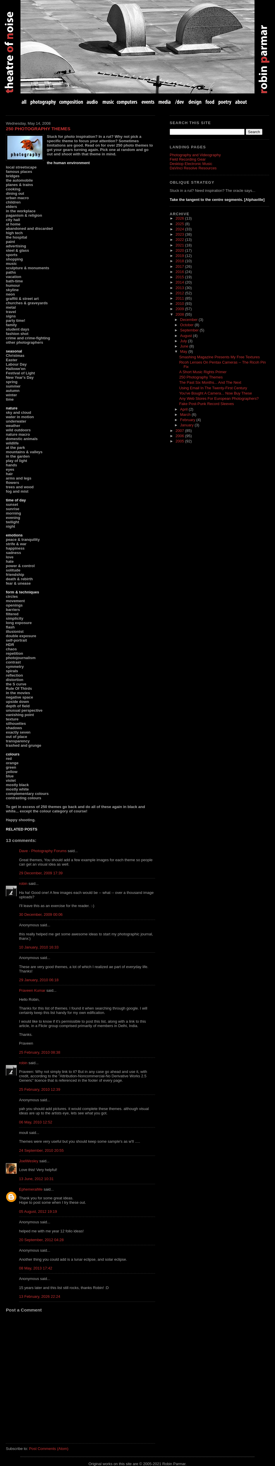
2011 (180, 298)
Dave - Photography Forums (43, 851)
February (188, 420)
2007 (180, 430)
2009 (180, 309)
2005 (180, 441)
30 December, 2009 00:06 (41, 914)
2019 (180, 255)
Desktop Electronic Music (191, 163)
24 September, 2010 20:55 (41, 1150)
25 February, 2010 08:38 (39, 1052)
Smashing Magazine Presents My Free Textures (219, 357)
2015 (180, 277)
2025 (180, 224)
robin (23, 883)
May (184, 351)
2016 (180, 272)
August (186, 336)
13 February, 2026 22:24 (39, 1296)
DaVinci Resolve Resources (193, 168)
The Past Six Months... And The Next (210, 382)
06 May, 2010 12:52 (35, 1122)
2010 (180, 303)
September (190, 330)
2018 (180, 261)
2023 (180, 234)
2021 (180, 245)
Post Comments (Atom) (48, 1448)
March (186, 414)
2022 (180, 239)
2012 (180, 293)
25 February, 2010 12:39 (39, 1089)
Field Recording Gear (188, 159)
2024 (180, 229)
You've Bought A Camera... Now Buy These (215, 393)
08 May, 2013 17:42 (35, 1268)
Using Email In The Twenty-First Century (213, 388)
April (184, 409)
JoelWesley (28, 1161)
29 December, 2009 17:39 (41, 873)
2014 (180, 282)
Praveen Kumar (32, 990)
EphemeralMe (31, 1189)
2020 (180, 250)
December (189, 319)
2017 (180, 266)
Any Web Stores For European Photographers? (219, 398)
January (187, 425)
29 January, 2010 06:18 (39, 980)
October (187, 325)
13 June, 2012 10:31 (36, 1179)
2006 (180, 436)
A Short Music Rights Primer (202, 372)
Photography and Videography (195, 155)
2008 (180, 314)
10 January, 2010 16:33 (39, 947)
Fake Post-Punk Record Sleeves (206, 404)
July (184, 341)
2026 (180, 218)
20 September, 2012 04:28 (41, 1240)
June (185, 346)
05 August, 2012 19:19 (38, 1211)
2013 (180, 288)
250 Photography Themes (38, 128)
